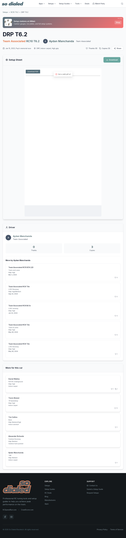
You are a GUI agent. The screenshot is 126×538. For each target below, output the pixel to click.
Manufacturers (50, 500)
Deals (87, 4)
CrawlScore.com (27, 510)
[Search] (122, 4)
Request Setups (93, 493)
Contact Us (92, 486)
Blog (46, 496)
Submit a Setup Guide (95, 489)
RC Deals (48, 493)
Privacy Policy (102, 529)
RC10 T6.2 (14, 12)
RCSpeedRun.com (9, 510)
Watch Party (99, 4)
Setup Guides (65, 4)
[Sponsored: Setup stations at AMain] (63, 22)
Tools (78, 4)
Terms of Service (116, 529)
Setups (52, 4)
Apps (42, 4)
